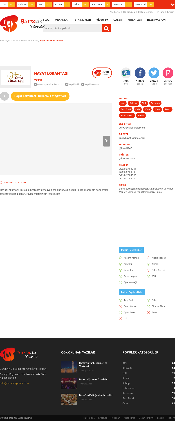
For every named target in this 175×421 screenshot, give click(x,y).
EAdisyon (102, 418)
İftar (8, 4)
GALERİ (117, 19)
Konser (62, 4)
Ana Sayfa (115, 12)
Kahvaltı (26, 4)
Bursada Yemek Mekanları (25, 40)
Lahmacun (101, 4)
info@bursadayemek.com (14, 383)
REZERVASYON (156, 19)
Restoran (123, 4)
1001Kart (115, 418)
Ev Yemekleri (127, 115)
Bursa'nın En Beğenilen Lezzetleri (96, 395)
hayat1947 (72, 84)
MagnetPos (129, 418)
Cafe (137, 109)
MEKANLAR (62, 19)
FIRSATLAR (135, 19)
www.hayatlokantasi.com (48, 84)
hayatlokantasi (90, 84)
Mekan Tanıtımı (145, 12)
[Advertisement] (87, 54)
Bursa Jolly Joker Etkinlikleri (93, 379)
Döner (157, 109)
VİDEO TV (102, 19)
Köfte (147, 109)
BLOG (46, 19)
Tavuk (168, 109)
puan (105, 73)
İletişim (170, 12)
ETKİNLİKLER (83, 19)
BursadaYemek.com (22, 24)
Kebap (81, 4)
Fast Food (144, 4)
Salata (141, 115)
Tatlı (45, 4)
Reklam (160, 12)
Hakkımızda (129, 12)
